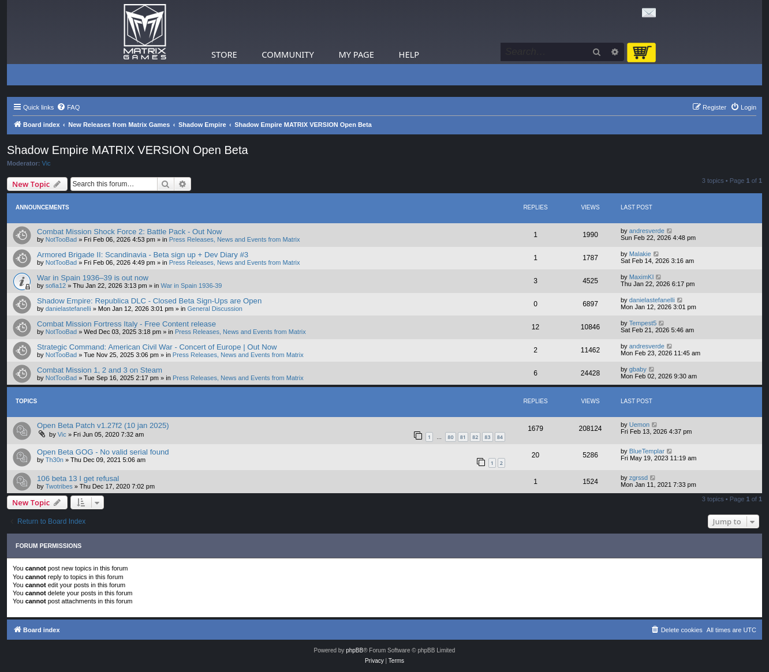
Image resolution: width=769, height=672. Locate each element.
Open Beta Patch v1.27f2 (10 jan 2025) (103, 425)
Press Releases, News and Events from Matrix (234, 239)
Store (224, 54)
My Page (356, 54)
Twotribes (59, 486)
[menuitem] (68, 107)
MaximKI (641, 276)
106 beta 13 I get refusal (78, 478)
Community (287, 54)
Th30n (55, 459)
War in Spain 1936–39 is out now (92, 277)
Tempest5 (643, 323)
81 (463, 437)
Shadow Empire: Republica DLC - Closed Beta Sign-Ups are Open (149, 300)
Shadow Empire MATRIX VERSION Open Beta (127, 150)
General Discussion (215, 308)
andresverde (647, 230)
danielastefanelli (68, 308)
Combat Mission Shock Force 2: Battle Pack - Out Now (129, 231)
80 (450, 437)
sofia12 (56, 285)
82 (475, 437)
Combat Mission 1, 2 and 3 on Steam (99, 370)
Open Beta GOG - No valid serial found (103, 452)
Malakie (640, 253)
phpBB (354, 650)
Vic (46, 163)
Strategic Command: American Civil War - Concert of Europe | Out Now (157, 347)
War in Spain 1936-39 (191, 285)
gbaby (638, 369)
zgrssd (638, 477)
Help (409, 54)
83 (487, 437)
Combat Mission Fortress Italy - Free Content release (126, 324)
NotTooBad (61, 239)
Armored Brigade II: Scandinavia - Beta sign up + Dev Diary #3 (142, 254)
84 (500, 437)
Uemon (639, 424)
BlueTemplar (647, 451)
